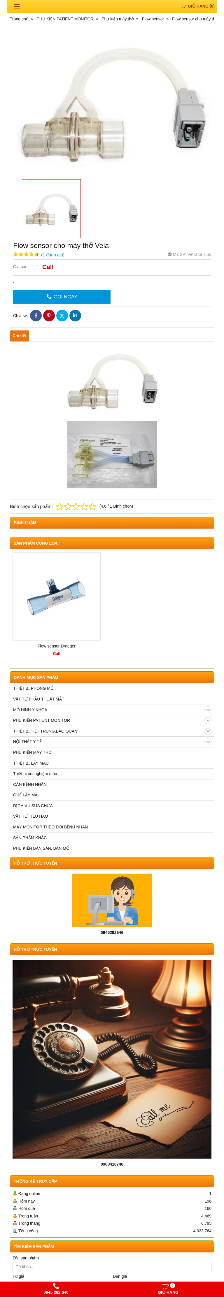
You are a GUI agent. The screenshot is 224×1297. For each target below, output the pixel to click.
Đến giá (120, 1276)
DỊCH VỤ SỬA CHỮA (33, 805)
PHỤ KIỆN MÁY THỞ (32, 752)
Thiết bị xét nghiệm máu (35, 773)
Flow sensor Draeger (57, 646)
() (198, 6)
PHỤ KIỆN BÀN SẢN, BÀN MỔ (41, 848)
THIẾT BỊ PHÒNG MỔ (33, 688)
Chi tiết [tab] (20, 335)
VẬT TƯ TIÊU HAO (30, 816)
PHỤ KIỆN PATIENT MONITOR (112, 720)
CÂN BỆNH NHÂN (30, 784)
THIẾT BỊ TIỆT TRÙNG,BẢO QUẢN (112, 731)
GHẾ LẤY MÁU (27, 795)
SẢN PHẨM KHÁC (30, 837)
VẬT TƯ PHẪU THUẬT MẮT (38, 699)
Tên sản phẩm (26, 1258)
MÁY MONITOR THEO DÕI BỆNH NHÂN (50, 827)
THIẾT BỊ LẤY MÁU (31, 763)
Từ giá (18, 1276)
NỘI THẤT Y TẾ (112, 741)
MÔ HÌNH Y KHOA (112, 709)
